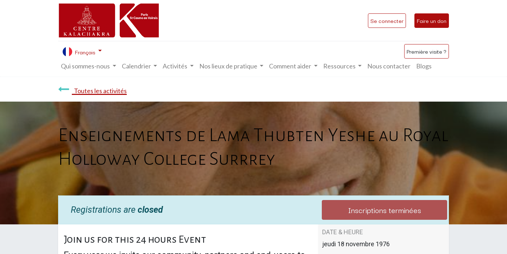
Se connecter (386, 20)
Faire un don (431, 20)
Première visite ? (426, 51)
